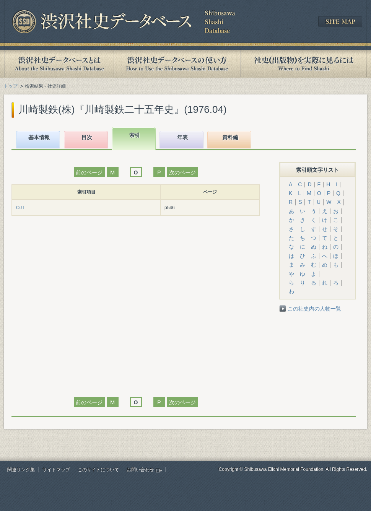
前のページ (89, 172)
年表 (182, 137)
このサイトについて (98, 469)
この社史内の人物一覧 (314, 309)
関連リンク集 (21, 469)
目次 (86, 137)
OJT (20, 207)
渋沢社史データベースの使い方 (177, 64)
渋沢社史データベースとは (59, 64)
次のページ (182, 172)
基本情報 (39, 137)
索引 (134, 135)
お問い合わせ (140, 469)
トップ (11, 86)
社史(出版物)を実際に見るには (303, 64)
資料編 (230, 137)
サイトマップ (56, 469)
